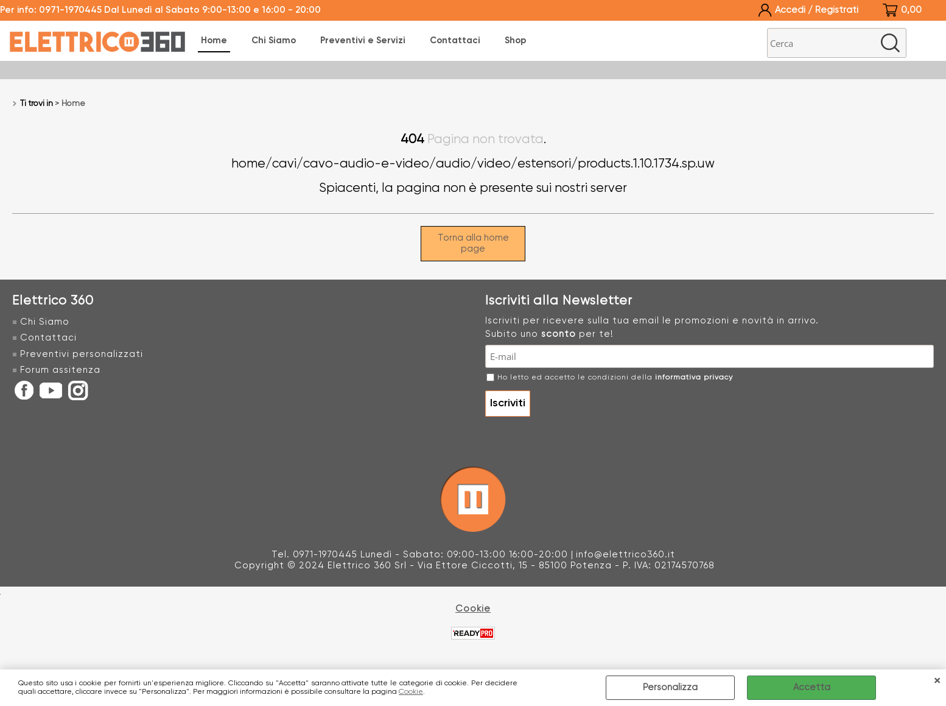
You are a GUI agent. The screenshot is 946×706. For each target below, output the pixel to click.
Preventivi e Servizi (362, 40)
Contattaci (455, 40)
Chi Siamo (273, 40)
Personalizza (670, 687)
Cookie (411, 692)
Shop (516, 40)
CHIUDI (937, 682)
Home (214, 40)
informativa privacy (694, 377)
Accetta (811, 687)
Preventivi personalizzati (81, 354)
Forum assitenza (60, 370)
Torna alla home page (473, 243)
